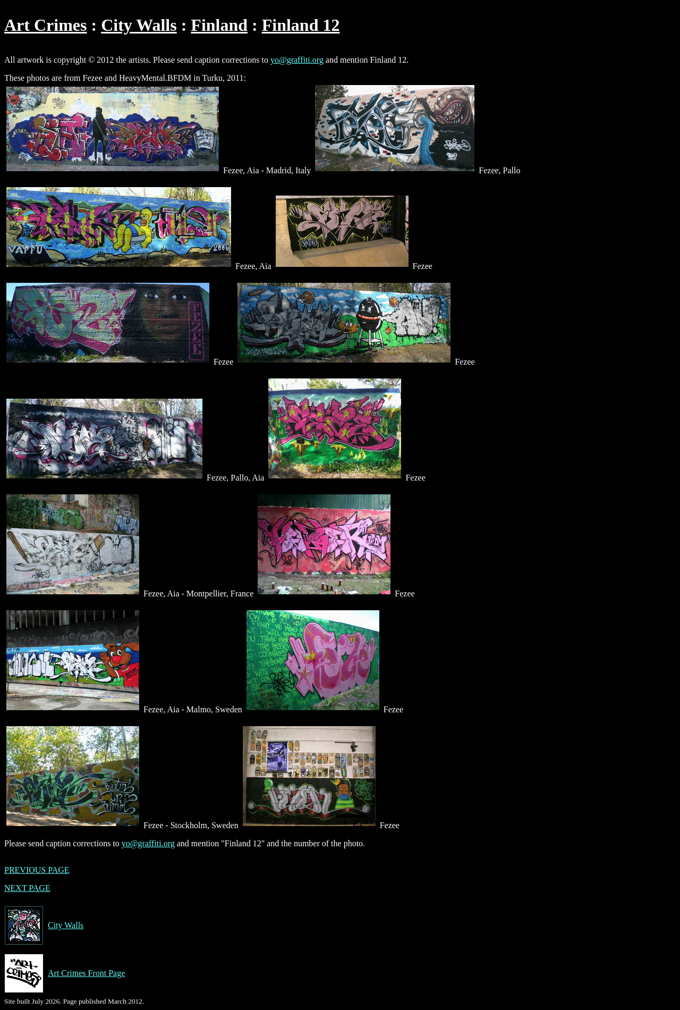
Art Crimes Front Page (64, 973)
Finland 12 (301, 25)
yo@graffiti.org (297, 59)
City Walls (139, 25)
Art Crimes (45, 25)
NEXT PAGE (27, 888)
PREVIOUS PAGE (37, 869)
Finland (219, 25)
